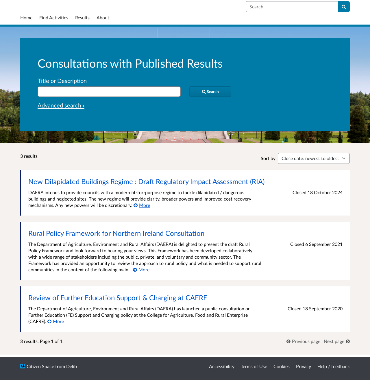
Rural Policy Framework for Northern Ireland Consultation (116, 233)
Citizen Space (40, 366)
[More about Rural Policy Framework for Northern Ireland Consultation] (141, 269)
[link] (303, 341)
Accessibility (221, 366)
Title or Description (62, 80)
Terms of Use (254, 366)
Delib (71, 366)
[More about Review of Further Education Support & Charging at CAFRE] (55, 321)
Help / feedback (333, 366)
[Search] (344, 6)
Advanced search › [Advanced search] (61, 105)
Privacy (303, 366)
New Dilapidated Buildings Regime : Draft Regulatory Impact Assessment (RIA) (146, 181)
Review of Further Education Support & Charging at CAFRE (117, 297)
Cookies (281, 366)
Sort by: (269, 158)
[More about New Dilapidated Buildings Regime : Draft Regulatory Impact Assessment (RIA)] (142, 205)
